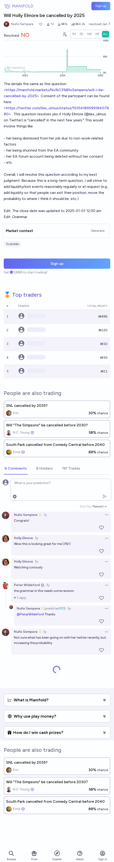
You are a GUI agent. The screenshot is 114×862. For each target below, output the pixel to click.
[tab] (16, 468)
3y (36, 538)
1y (45, 515)
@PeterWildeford (30, 614)
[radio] (74, 34)
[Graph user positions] (64, 34)
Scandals (12, 244)
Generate (97, 231)
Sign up (101, 6)
